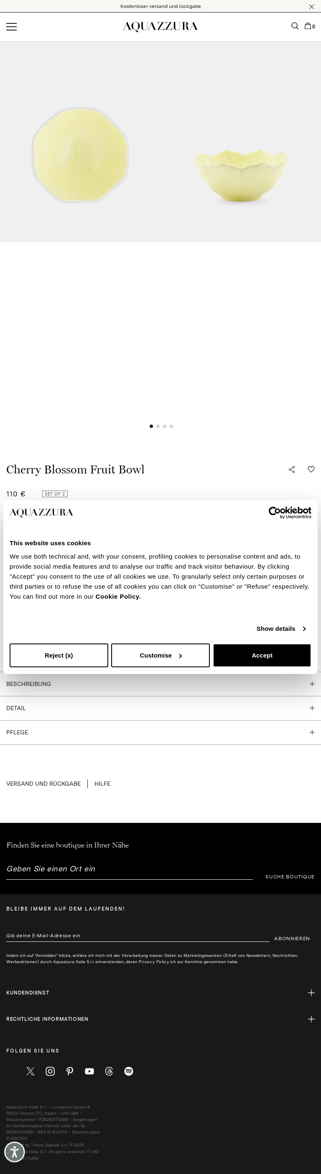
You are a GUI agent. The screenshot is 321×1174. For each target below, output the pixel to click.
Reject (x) (59, 655)
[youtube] (89, 1071)
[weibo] (109, 1071)
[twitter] (30, 1071)
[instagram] (50, 1071)
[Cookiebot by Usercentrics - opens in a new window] (274, 512)
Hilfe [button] (102, 783)
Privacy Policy (154, 961)
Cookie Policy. (118, 596)
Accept (262, 655)
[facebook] (10, 1071)
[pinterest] (69, 1071)
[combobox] (129, 872)
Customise (161, 655)
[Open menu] (11, 27)
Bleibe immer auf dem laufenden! (65, 909)
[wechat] (128, 1071)
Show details (276, 628)
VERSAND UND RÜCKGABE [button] (43, 783)
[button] (312, 6)
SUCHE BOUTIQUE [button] (290, 877)
